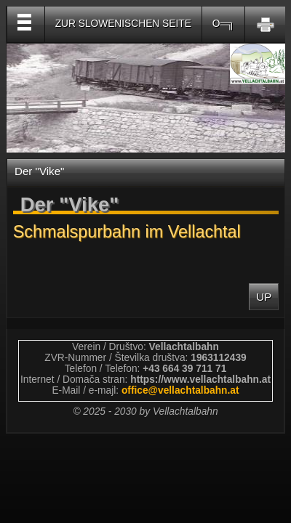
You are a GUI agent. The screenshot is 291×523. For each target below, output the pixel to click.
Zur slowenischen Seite (123, 23)
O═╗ (223, 23)
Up (263, 297)
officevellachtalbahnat (180, 390)
